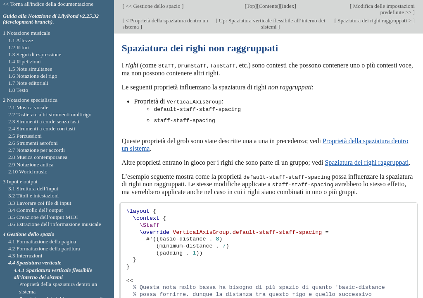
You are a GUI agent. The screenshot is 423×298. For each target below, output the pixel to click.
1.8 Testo (18, 90)
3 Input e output (20, 181)
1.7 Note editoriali (28, 83)
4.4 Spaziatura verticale (35, 263)
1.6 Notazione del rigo (32, 76)
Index (288, 6)
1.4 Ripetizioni (24, 61)
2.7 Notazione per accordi (36, 150)
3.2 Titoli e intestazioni (33, 195)
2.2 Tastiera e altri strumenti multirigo (49, 114)
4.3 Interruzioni (25, 255)
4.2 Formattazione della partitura (44, 248)
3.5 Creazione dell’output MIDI (43, 217)
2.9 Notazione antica (30, 164)
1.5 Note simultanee (30, 69)
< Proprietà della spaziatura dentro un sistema (165, 23)
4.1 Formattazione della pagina (42, 241)
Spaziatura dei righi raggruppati (367, 161)
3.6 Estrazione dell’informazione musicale (54, 224)
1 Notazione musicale (26, 33)
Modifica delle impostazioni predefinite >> (383, 9)
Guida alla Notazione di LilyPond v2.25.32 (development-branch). (51, 19)
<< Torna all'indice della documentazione (48, 4)
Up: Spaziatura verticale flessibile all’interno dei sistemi (271, 23)
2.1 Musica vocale (28, 107)
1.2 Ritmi (18, 47)
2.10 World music (27, 171)
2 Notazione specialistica (30, 100)
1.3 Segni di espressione (34, 54)
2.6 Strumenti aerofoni (33, 143)
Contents (268, 6)
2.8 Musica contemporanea (37, 157)
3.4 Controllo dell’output (35, 210)
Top (251, 6)
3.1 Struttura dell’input (33, 188)
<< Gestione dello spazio (153, 6)
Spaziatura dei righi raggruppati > (374, 20)
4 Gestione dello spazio (29, 234)
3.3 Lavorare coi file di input (39, 203)
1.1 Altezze (20, 40)
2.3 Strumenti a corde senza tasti (43, 121)
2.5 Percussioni (25, 136)
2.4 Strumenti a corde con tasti (41, 128)
